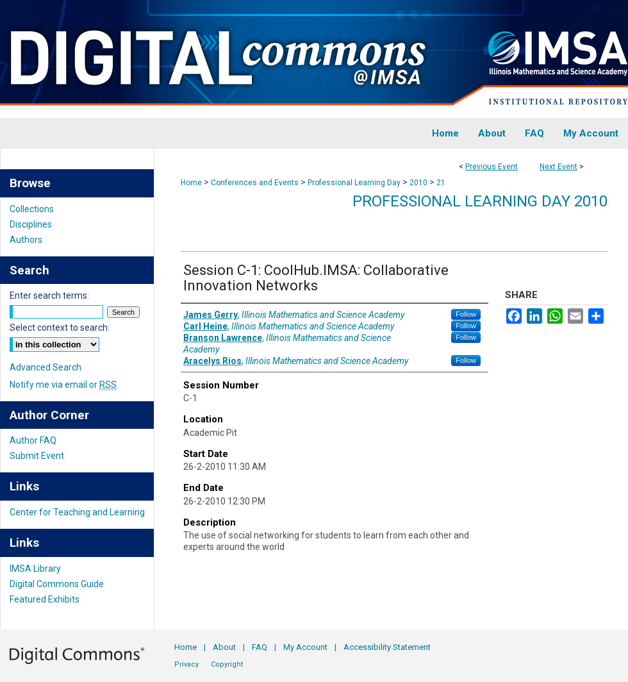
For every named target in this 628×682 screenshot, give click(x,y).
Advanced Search (45, 367)
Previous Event (491, 166)
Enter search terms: (49, 295)
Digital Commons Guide (57, 584)
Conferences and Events (256, 182)
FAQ (259, 647)
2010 (419, 182)
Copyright (227, 664)
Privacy (186, 664)
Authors (26, 240)
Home (191, 182)
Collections (32, 209)
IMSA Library (35, 568)
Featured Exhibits (44, 599)
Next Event (558, 166)
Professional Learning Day (355, 182)
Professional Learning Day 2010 (479, 201)
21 (440, 182)
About (224, 647)
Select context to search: (60, 327)
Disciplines (31, 224)
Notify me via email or (63, 384)
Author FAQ (33, 440)
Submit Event (37, 456)
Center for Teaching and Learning (77, 512)
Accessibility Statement (387, 647)
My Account (305, 647)
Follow (466, 314)
